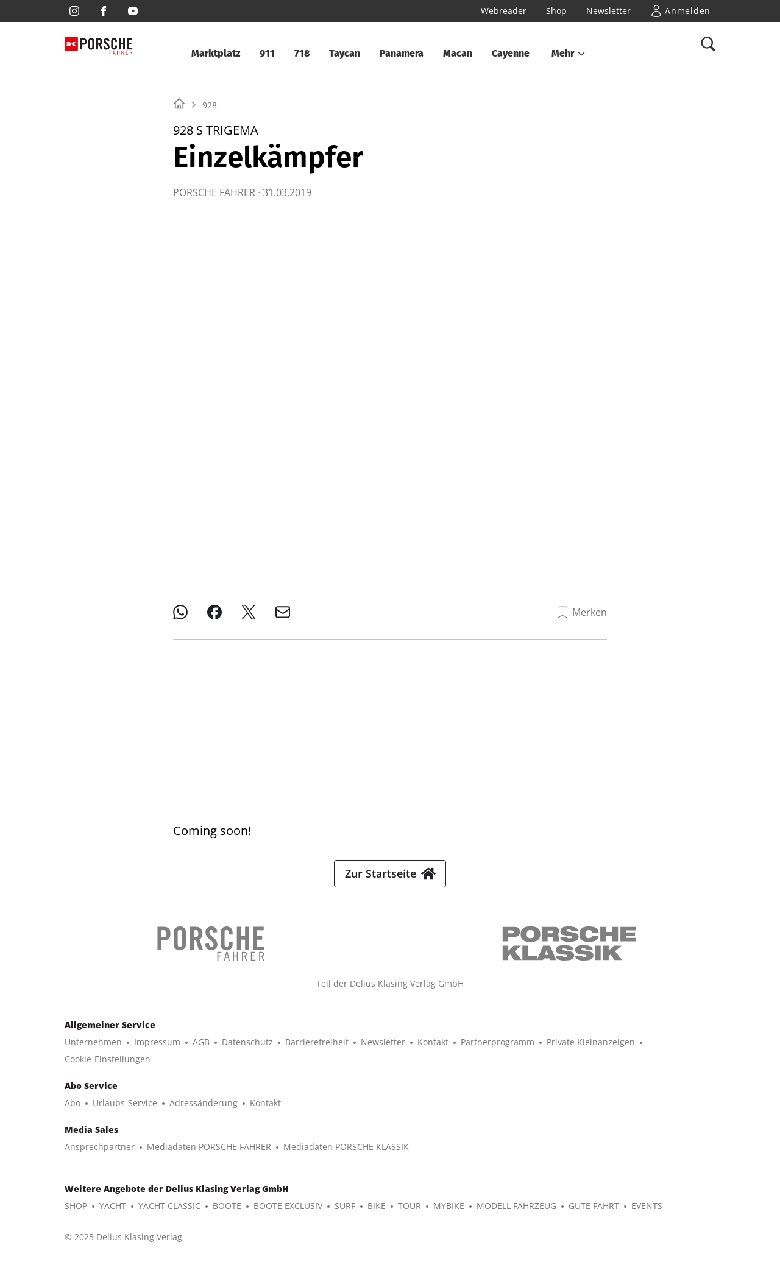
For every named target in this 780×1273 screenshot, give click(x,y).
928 (209, 257)
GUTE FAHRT (594, 1215)
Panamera (402, 53)
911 (267, 53)
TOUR (409, 1215)
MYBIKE (448, 1215)
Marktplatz (215, 53)
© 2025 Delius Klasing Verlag (123, 1246)
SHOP (76, 1215)
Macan (457, 53)
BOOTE (227, 1215)
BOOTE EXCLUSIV (288, 1215)
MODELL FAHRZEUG (516, 1215)
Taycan (344, 53)
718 (302, 53)
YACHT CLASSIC (169, 1215)
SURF (345, 1215)
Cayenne (511, 53)
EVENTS (646, 1215)
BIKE (376, 1215)
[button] (569, 53)
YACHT (112, 1215)
